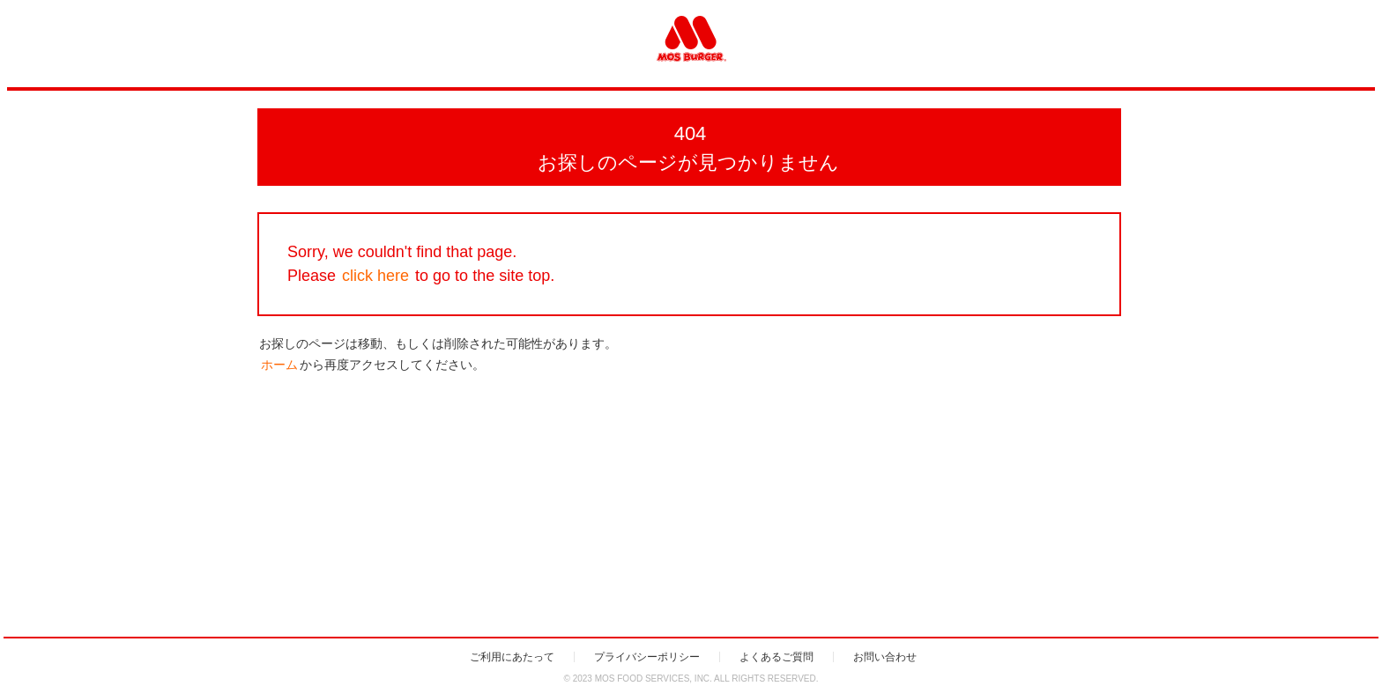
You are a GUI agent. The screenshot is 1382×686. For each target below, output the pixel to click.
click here (375, 275)
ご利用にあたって (512, 657)
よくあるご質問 (776, 657)
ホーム (279, 365)
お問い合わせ (885, 657)
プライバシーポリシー (647, 657)
